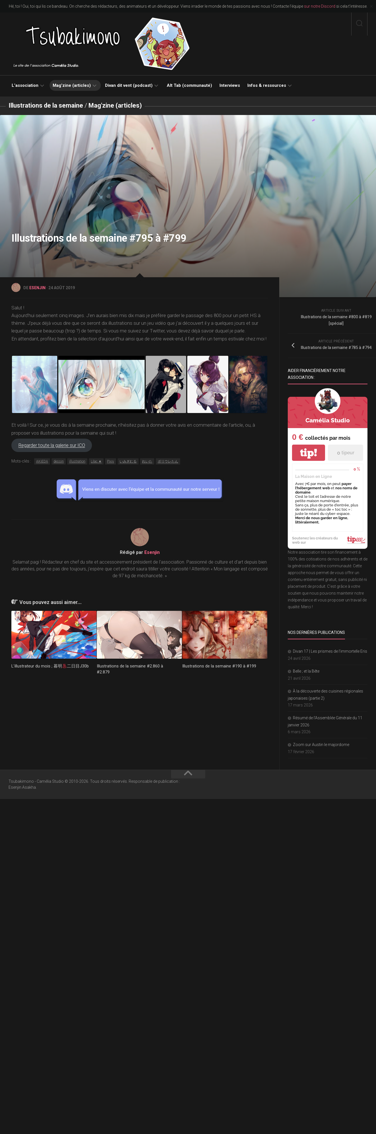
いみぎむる (128, 461)
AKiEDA (42, 461)
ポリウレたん (168, 461)
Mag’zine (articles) (72, 85)
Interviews (229, 85)
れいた (147, 461)
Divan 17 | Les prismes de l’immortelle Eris (330, 651)
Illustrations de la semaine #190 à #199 (219, 666)
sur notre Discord (319, 6)
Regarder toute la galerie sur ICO (52, 445)
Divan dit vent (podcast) (129, 85)
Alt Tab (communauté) (189, 85)
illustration (77, 461)
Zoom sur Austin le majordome (321, 744)
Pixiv (110, 461)
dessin (59, 461)
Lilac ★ (96, 461)
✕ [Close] (371, 6)
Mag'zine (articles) (115, 105)
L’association (25, 85)
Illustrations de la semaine (46, 105)
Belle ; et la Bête (306, 671)
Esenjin (37, 287)
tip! (308, 452)
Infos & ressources (266, 85)
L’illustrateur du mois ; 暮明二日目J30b (50, 666)
